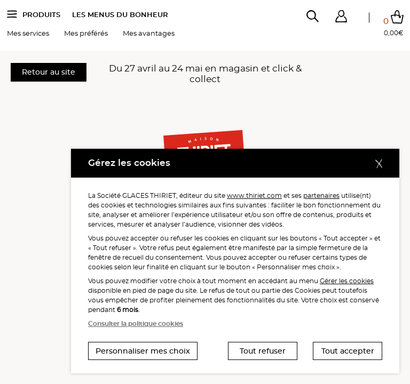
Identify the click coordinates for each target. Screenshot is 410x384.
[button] (341, 19)
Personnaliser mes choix (143, 351)
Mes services (28, 35)
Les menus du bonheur (120, 17)
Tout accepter (347, 351)
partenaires (321, 195)
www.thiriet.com (254, 195)
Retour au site (48, 72)
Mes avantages (149, 35)
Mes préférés (86, 35)
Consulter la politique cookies (135, 323)
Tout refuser (263, 351)
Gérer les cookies (347, 281)
